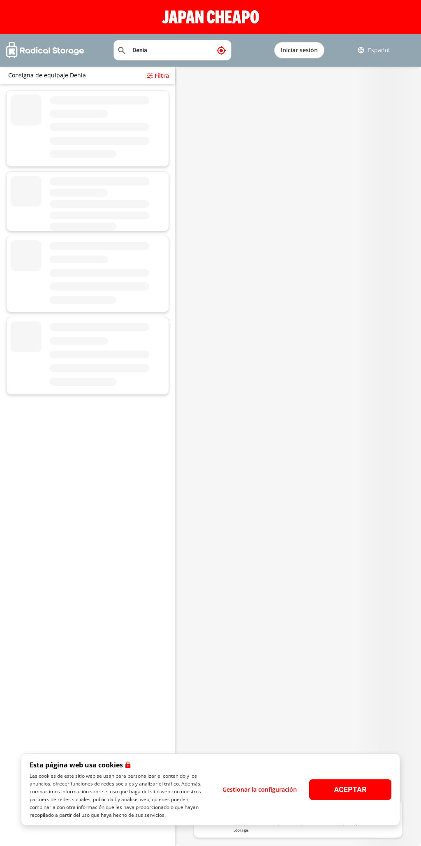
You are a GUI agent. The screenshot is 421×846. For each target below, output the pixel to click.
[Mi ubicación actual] (221, 50)
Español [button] (373, 50)
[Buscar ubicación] (172, 50)
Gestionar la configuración (259, 789)
